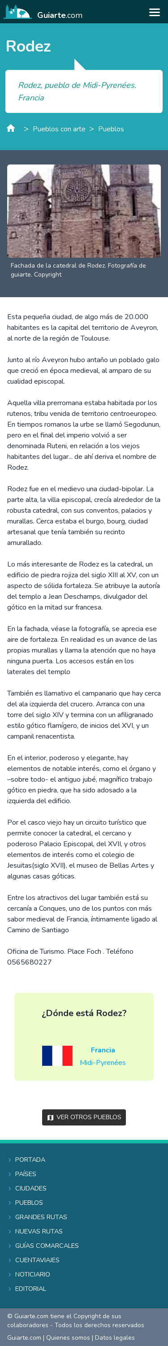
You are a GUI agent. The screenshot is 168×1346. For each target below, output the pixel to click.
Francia (103, 1050)
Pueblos (111, 129)
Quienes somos (68, 1337)
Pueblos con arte (59, 129)
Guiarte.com (24, 1337)
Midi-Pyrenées (103, 1063)
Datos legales (115, 1337)
